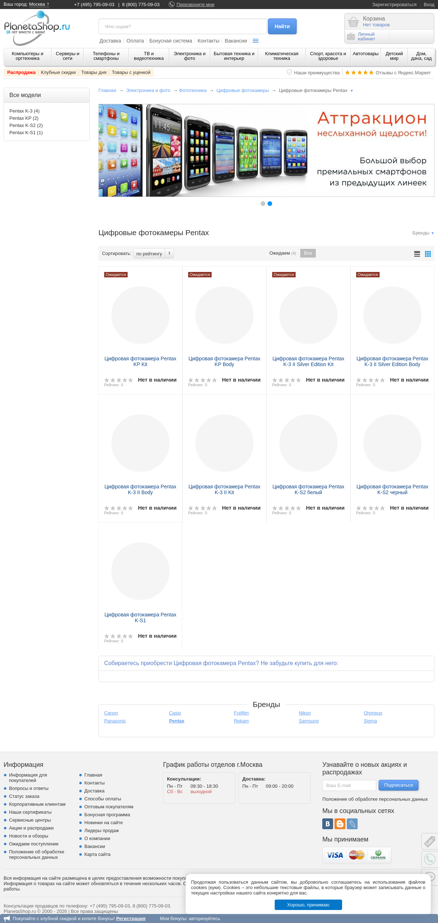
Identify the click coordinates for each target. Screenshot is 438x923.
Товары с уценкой (131, 72)
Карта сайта (97, 854)
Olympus (373, 713)
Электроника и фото (190, 56)
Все (308, 253)
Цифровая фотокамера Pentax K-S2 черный (393, 489)
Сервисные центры (30, 820)
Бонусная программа (107, 814)
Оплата (135, 41)
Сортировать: (116, 253)
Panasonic (115, 721)
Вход (429, 4)
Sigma (370, 721)
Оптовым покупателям (108, 806)
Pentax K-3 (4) (24, 111)
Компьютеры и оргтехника (28, 56)
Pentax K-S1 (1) (26, 132)
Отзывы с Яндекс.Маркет (403, 72)
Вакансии (236, 41)
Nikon (305, 713)
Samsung (309, 721)
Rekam (241, 721)
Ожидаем (282, 253)
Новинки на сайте (103, 822)
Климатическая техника (281, 56)
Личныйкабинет (361, 36)
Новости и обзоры (28, 836)
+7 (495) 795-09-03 (94, 4)
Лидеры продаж (101, 830)
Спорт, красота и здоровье (328, 56)
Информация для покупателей (28, 777)
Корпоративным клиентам (37, 804)
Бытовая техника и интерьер (234, 56)
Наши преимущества (317, 72)
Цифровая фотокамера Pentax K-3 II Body (141, 489)
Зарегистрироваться (394, 4)
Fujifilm (241, 713)
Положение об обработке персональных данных (36, 854)
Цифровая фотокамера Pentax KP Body (225, 361)
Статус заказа (24, 796)
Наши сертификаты (30, 812)
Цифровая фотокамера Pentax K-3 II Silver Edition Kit (309, 361)
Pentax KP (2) (24, 118)
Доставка (110, 41)
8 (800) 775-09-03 (141, 4)
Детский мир (394, 56)
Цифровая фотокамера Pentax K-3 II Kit (225, 489)
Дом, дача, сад (421, 56)
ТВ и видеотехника (149, 56)
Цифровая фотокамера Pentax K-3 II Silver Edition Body (393, 361)
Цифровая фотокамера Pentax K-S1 (141, 617)
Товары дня (93, 72)
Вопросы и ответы (28, 788)
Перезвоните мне (195, 4)
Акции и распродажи (31, 828)
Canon (111, 713)
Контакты (208, 41)
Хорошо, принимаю (308, 904)
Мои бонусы (173, 918)
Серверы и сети (67, 56)
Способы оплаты (102, 798)
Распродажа (21, 72)
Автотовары (366, 53)
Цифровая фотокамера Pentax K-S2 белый (309, 489)
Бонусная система (170, 41)
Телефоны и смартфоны (106, 56)
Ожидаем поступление (34, 844)
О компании (97, 838)
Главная (107, 90)
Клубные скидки (58, 72)
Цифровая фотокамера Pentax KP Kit (141, 361)
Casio (175, 713)
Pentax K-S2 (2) (26, 125)
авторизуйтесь (204, 918)
